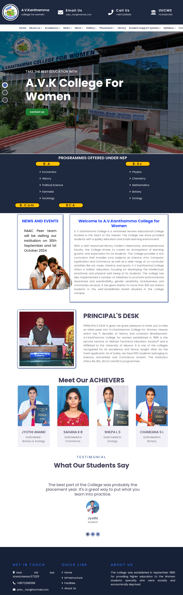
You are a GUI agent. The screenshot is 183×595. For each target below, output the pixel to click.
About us (34, 28)
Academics (51, 28)
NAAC (66, 28)
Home (22, 28)
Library (122, 28)
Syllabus (168, 28)
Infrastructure (72, 578)
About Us (69, 588)
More (78, 28)
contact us (37, 112)
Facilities (68, 583)
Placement (106, 28)
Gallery (90, 28)
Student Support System (144, 28)
